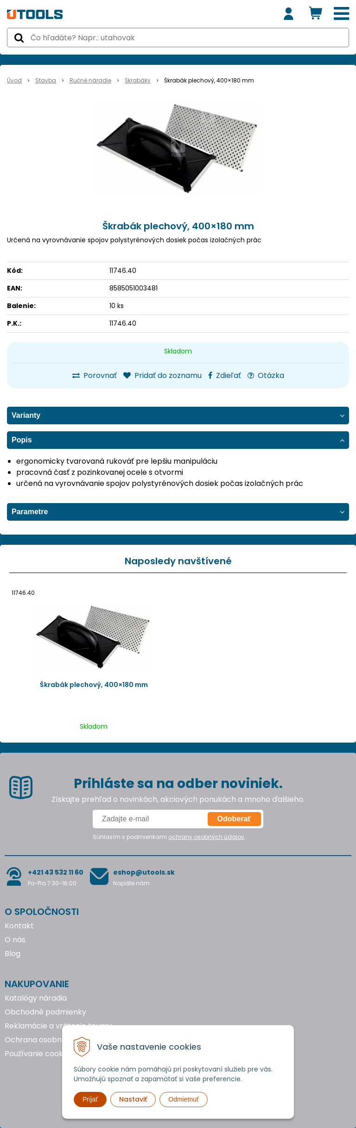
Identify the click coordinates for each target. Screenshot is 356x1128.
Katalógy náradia (36, 998)
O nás (15, 939)
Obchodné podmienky (45, 1012)
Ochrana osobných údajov (53, 1039)
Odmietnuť (183, 1099)
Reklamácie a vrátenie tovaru (58, 1026)
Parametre (30, 512)
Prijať (90, 1099)
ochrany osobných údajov (206, 837)
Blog (12, 953)
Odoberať (234, 819)
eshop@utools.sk (144, 872)
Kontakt (19, 925)
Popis (22, 440)
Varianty (26, 415)
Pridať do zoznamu (162, 375)
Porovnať (94, 375)
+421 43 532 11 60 (55, 872)
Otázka (266, 375)
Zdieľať (224, 375)
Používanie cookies (39, 1053)
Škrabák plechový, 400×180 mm (94, 684)
